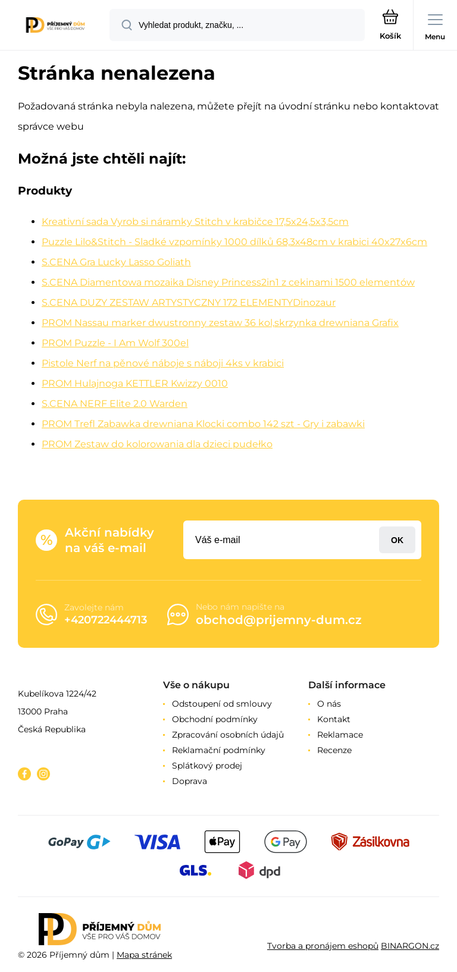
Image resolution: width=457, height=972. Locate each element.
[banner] (55, 26)
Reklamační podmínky (218, 750)
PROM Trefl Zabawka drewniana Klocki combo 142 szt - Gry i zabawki (203, 423)
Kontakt (333, 719)
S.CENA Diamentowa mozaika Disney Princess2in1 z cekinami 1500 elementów (228, 282)
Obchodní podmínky (215, 719)
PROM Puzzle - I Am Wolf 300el (115, 343)
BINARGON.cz (410, 945)
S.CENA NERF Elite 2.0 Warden (114, 403)
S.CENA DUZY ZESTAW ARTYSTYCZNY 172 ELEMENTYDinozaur (189, 302)
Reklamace (340, 734)
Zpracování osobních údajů (228, 734)
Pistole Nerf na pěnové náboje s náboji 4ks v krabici (163, 363)
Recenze (334, 750)
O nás (329, 703)
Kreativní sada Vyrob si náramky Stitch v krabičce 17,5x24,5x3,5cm (195, 221)
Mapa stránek (144, 954)
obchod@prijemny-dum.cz (279, 620)
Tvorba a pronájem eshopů (322, 945)
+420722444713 (105, 619)
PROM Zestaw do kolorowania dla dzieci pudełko (157, 444)
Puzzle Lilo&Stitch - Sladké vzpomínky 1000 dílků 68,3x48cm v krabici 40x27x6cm (234, 241)
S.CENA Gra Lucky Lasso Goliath (116, 262)
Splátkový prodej (207, 765)
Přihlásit (397, 539)
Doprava (189, 781)
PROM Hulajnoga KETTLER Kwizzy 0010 (135, 383)
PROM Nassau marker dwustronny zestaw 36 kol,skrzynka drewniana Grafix (220, 322)
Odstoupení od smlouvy (222, 703)
